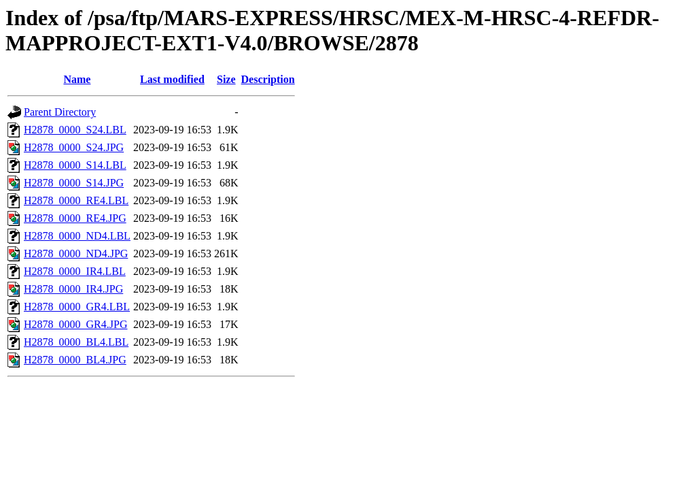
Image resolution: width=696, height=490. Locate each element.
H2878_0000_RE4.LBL (76, 200)
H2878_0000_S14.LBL (75, 165)
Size (226, 79)
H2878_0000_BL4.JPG (75, 359)
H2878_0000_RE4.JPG (75, 218)
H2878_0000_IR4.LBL (75, 271)
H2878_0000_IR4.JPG (73, 289)
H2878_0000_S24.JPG (74, 147)
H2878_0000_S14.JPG (74, 183)
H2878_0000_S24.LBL (75, 129)
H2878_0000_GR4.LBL (77, 306)
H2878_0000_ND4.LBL (77, 236)
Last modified (172, 79)
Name (76, 79)
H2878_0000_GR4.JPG (75, 324)
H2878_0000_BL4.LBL (76, 342)
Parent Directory (60, 112)
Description (268, 79)
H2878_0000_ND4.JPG (76, 253)
